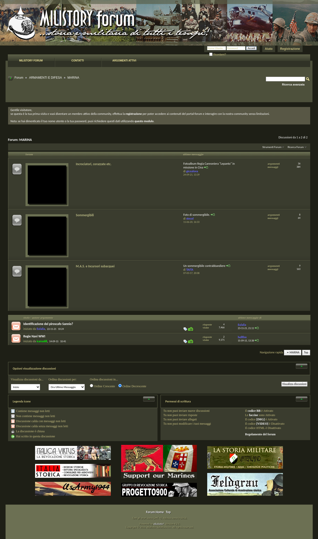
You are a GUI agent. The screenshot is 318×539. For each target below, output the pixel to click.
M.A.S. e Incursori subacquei (95, 266)
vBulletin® (159, 524)
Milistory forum (31, 60)
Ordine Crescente (102, 386)
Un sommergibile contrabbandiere (204, 266)
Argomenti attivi (124, 60)
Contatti (77, 60)
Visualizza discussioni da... (27, 379)
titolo (27, 317)
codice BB (254, 411)
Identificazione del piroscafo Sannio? (48, 324)
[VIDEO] (262, 423)
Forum (19, 77)
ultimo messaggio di (250, 317)
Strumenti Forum (271, 147)
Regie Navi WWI (34, 336)
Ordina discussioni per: (62, 379)
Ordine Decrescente (132, 386)
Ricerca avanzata (293, 84)
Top (306, 352)
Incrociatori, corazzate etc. (94, 164)
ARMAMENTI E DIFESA (45, 77)
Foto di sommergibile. (196, 215)
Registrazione (290, 49)
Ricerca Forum (296, 147)
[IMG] (260, 419)
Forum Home (155, 512)
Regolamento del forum (260, 434)
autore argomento (42, 317)
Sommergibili (85, 215)
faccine (253, 415)
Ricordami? (217, 54)
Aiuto (269, 49)
